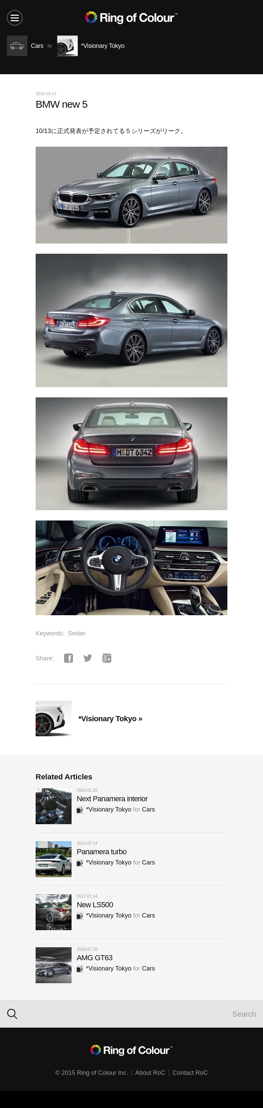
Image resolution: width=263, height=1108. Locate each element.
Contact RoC (190, 1072)
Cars (148, 809)
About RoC (150, 1072)
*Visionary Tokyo (104, 809)
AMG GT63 (94, 957)
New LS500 (95, 904)
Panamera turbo (101, 851)
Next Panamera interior (112, 798)
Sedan (77, 633)
